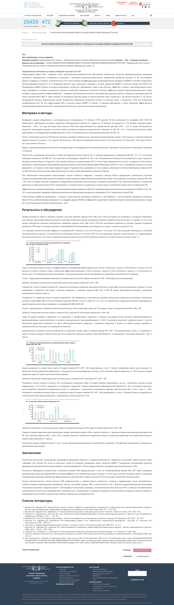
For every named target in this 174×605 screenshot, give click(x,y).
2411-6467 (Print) (33, 3)
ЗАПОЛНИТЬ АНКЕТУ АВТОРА (99, 23)
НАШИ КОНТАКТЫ (121, 15)
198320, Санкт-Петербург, (101, 584)
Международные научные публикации (101, 575)
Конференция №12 (143, 556)
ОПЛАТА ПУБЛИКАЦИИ (71, 23)
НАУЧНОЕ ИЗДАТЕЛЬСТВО (33, 15)
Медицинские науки (29, 39)
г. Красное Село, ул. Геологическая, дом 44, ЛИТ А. (105, 587)
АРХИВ (108, 15)
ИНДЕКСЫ (120, 23)
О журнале (62, 569)
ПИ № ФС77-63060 (92, 10)
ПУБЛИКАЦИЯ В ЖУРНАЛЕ (66, 15)
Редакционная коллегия (67, 582)
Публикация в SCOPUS (121, 3)
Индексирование (65, 573)
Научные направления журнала (69, 580)
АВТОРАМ (50, 15)
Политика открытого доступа (69, 576)
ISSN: (26, 3)
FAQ (94, 580)
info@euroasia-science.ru (101, 590)
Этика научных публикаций (68, 571)
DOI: (25, 7)
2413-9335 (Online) (34, 5)
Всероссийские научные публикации (105, 578)
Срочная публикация (133, 3)
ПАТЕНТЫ (97, 15)
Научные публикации (66, 578)
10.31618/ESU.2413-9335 (36, 7)
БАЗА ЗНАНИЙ (84, 15)
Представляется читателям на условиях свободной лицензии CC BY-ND (51, 71)
